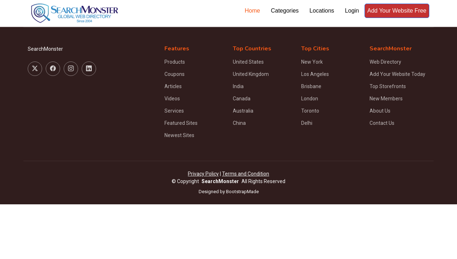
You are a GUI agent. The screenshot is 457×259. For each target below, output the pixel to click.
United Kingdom (251, 74)
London (309, 98)
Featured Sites (181, 123)
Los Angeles (315, 74)
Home (252, 11)
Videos (172, 98)
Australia (243, 110)
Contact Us (382, 123)
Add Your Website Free (396, 11)
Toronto (310, 110)
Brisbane (311, 86)
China (239, 123)
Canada (241, 98)
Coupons (174, 74)
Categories (285, 11)
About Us (380, 110)
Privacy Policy (203, 174)
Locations (321, 11)
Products (174, 61)
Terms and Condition (245, 174)
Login (352, 11)
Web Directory (385, 61)
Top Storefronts (388, 86)
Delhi (306, 123)
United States (248, 61)
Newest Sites (179, 135)
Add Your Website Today (397, 74)
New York (312, 61)
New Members (386, 98)
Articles (173, 86)
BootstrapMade (242, 191)
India (238, 86)
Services (174, 110)
